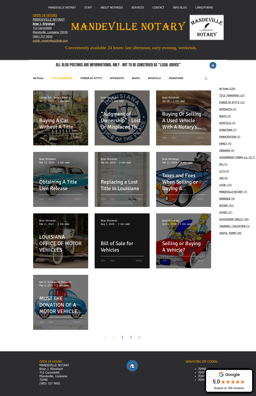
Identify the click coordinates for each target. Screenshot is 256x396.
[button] (206, 79)
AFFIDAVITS (117, 78)
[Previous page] (105, 337)
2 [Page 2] (122, 337)
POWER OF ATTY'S (91, 78)
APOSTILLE (154, 78)
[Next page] (139, 337)
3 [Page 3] (131, 337)
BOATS (136, 78)
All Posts (38, 78)
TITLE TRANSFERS (62, 78)
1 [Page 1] (114, 337)
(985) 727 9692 (43, 36)
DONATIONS (176, 78)
